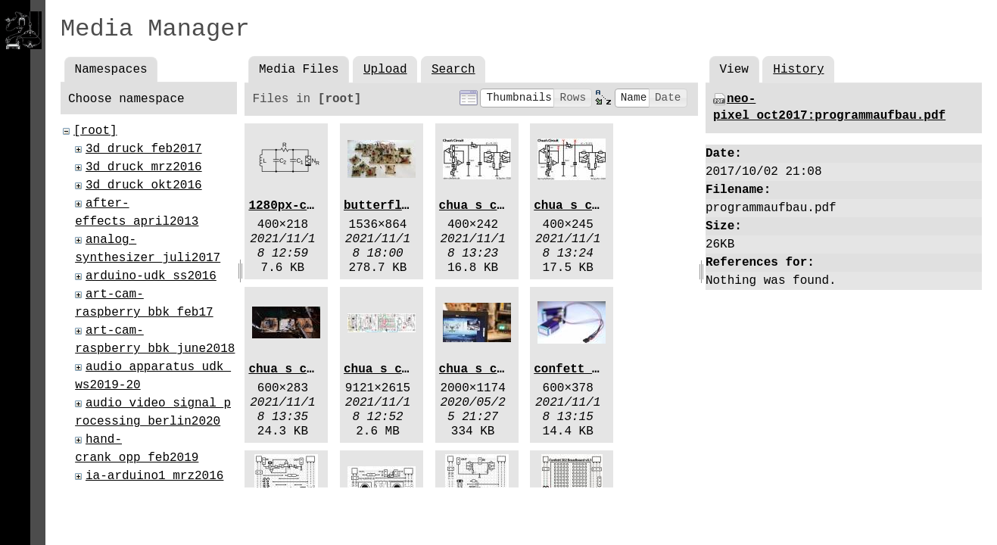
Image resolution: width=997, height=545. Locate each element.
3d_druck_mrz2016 (144, 167)
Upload (385, 69)
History (798, 69)
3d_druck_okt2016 (144, 185)
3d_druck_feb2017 (144, 149)
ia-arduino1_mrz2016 (154, 476)
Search (453, 69)
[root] (95, 131)
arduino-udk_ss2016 (151, 276)
